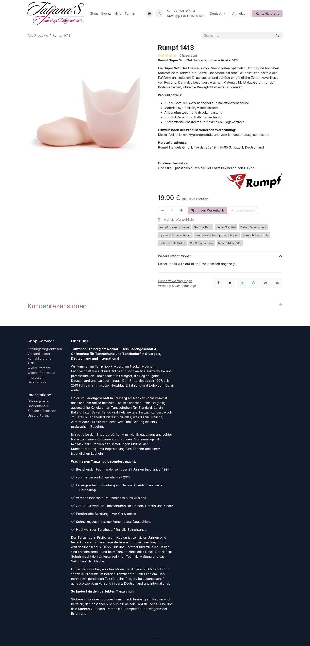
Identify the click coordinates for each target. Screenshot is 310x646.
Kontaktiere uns (267, 13)
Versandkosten (38, 354)
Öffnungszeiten (38, 401)
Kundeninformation (41, 411)
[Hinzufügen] (181, 210)
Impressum (35, 377)
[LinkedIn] (242, 283)
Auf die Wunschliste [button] (176, 219)
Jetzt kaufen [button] (243, 210)
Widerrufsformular (41, 373)
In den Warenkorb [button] (207, 210)
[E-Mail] (277, 283)
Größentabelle (38, 406)
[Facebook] (218, 283)
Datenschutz (36, 382)
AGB (30, 363)
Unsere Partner (39, 415)
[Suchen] (278, 35)
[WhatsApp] (253, 283)
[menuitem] (94, 13)
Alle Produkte (37, 35)
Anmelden (239, 13)
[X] (230, 283)
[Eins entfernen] (162, 210)
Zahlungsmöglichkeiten (44, 349)
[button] (159, 13)
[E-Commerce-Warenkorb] (149, 13)
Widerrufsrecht (38, 368)
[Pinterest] (265, 283)
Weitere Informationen (175, 256)
